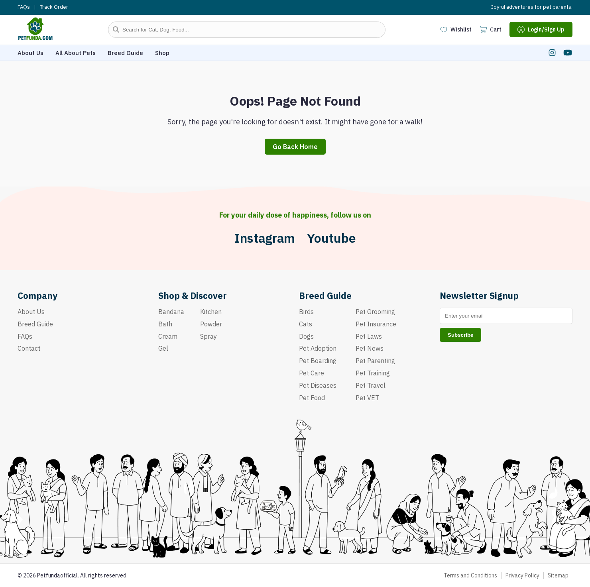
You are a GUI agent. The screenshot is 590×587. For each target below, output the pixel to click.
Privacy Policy (522, 575)
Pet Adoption (317, 348)
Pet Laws (369, 336)
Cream (167, 336)
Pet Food (312, 398)
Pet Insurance (376, 324)
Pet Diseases (317, 385)
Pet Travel (370, 385)
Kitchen (211, 312)
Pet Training (373, 373)
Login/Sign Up (540, 29)
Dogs (306, 336)
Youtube (331, 238)
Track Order (54, 7)
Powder (211, 324)
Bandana (171, 312)
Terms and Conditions (470, 575)
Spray (208, 336)
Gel (163, 348)
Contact (29, 348)
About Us (30, 53)
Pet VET (367, 398)
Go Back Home (295, 147)
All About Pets (75, 53)
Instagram (264, 238)
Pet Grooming (375, 312)
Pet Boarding (317, 361)
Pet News (370, 348)
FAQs (24, 7)
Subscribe (460, 335)
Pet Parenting (375, 361)
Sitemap (558, 575)
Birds (306, 312)
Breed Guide (125, 53)
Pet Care (311, 373)
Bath (165, 324)
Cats (305, 324)
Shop (162, 53)
